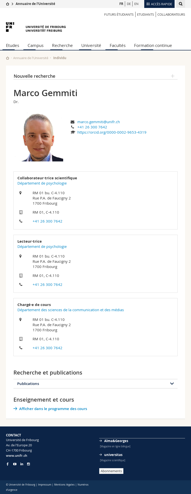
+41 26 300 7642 (92, 126)
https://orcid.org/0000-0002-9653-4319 (111, 132)
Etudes (12, 45)
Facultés (118, 45)
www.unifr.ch (16, 455)
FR (121, 3)
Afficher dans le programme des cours (53, 408)
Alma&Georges (116, 441)
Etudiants (145, 14)
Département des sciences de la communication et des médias (70, 309)
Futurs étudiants (119, 14)
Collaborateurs (171, 14)
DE (129, 3)
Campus (36, 45)
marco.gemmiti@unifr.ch (98, 121)
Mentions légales (64, 484)
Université (91, 45)
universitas (113, 455)
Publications (28, 383)
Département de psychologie (42, 183)
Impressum (44, 484)
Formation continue (153, 45)
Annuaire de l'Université (35, 3)
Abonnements (111, 471)
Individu (59, 58)
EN (136, 3)
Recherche (62, 45)
